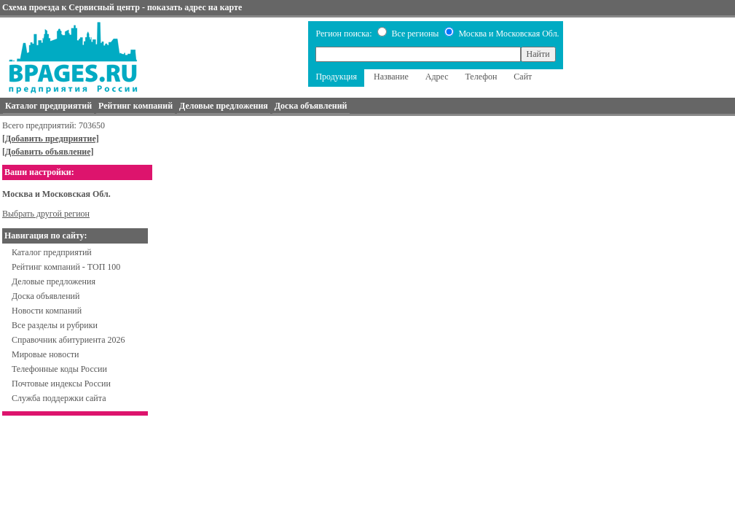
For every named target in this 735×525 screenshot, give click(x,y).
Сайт (523, 76)
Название (391, 76)
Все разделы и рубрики (55, 325)
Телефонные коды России (59, 369)
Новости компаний (47, 311)
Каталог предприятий (52, 252)
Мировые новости (45, 354)
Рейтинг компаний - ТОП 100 (66, 267)
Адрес (437, 76)
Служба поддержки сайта (59, 398)
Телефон (481, 76)
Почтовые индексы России (61, 383)
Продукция (336, 76)
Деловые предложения (53, 281)
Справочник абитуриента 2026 (68, 340)
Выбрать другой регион (46, 214)
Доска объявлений (45, 296)
